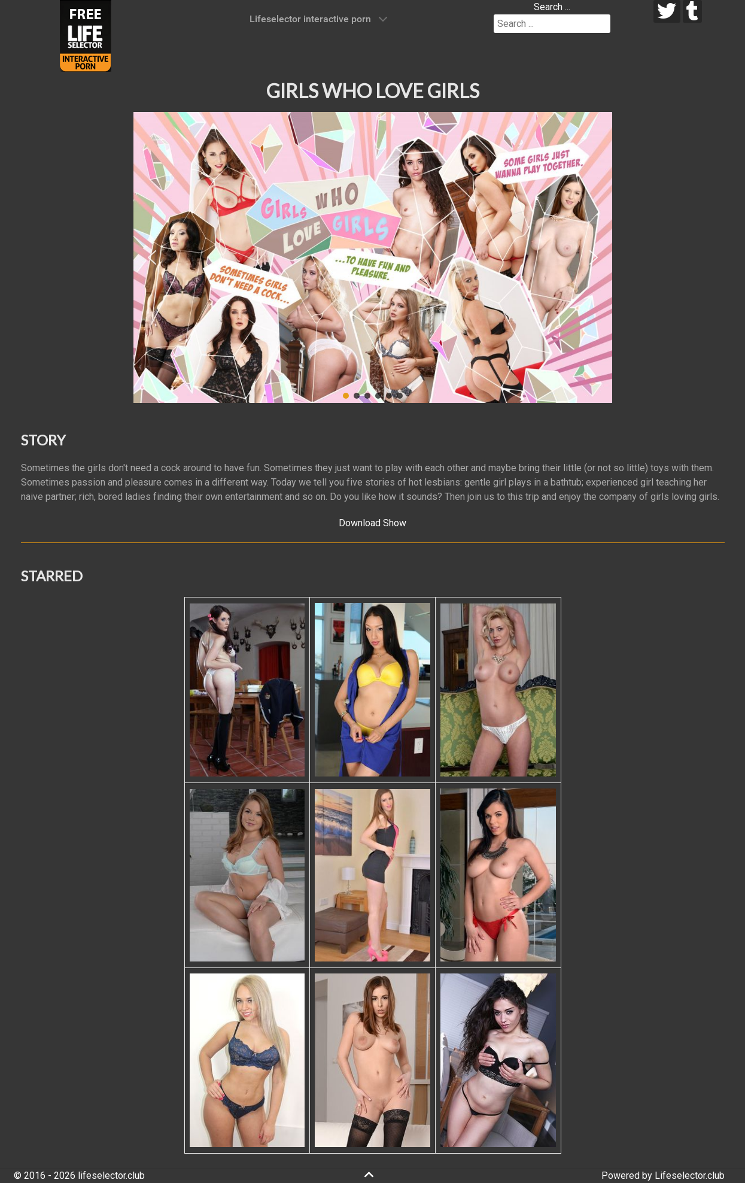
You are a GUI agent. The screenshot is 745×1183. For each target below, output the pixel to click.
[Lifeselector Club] (85, 35)
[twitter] (666, 11)
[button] (152, 257)
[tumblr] (693, 11)
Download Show (372, 523)
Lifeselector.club (690, 1175)
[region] (373, 257)
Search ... (552, 7)
